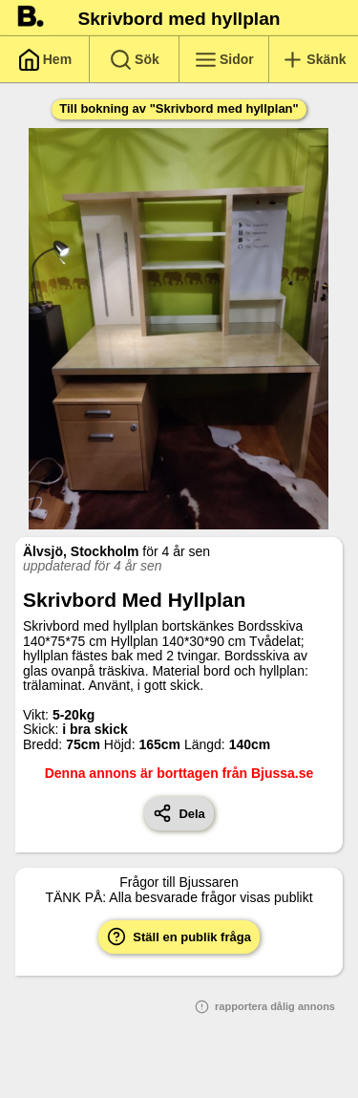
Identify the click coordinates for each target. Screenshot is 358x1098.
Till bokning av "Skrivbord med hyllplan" (178, 108)
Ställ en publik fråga (179, 936)
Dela (179, 813)
